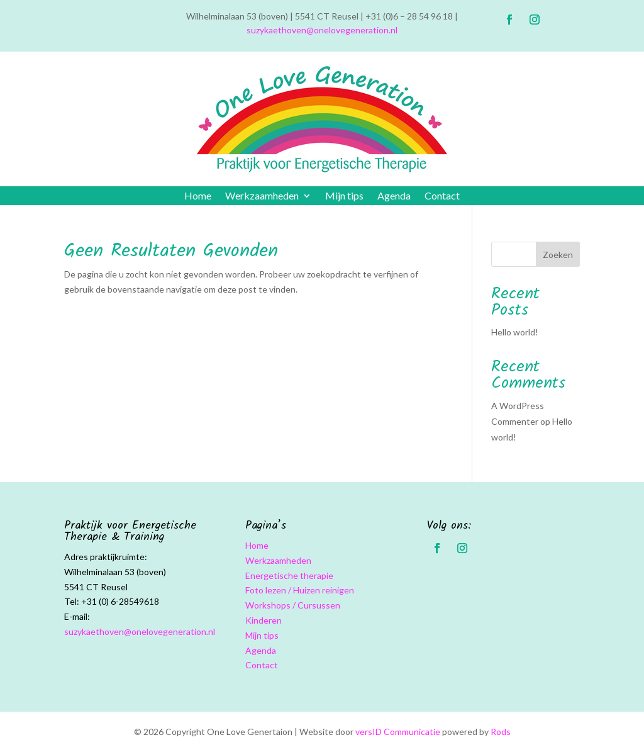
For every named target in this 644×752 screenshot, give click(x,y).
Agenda (394, 196)
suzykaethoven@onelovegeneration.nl (322, 30)
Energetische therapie (289, 575)
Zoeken (558, 254)
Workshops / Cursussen (292, 605)
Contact (442, 196)
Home (197, 196)
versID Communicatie (397, 731)
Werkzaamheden (262, 196)
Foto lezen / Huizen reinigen (299, 590)
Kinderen (263, 620)
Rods (501, 731)
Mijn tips (344, 196)
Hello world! (514, 332)
